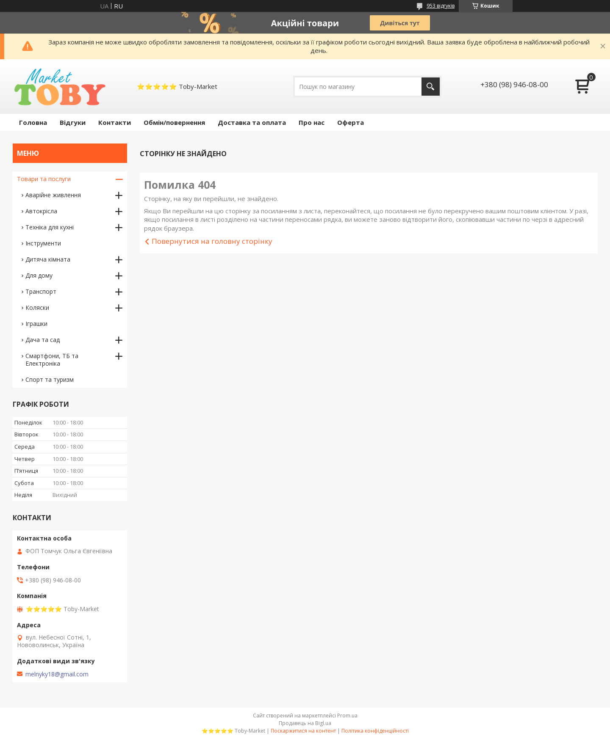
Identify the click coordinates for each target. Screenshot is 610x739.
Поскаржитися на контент (303, 730)
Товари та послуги (44, 179)
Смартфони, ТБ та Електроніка (51, 359)
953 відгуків (441, 5)
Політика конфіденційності (375, 730)
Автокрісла (41, 211)
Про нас (311, 122)
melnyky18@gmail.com (57, 674)
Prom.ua (347, 715)
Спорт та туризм (49, 379)
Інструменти (43, 243)
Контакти (114, 122)
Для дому (39, 275)
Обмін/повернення (174, 122)
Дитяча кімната (47, 259)
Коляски (37, 307)
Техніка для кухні (49, 227)
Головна (33, 122)
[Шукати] (430, 86)
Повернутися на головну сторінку (212, 241)
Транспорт (40, 291)
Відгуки (73, 122)
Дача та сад (42, 340)
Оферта (350, 122)
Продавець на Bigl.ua (305, 723)
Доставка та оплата (252, 122)
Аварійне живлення (53, 195)
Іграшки (36, 324)
